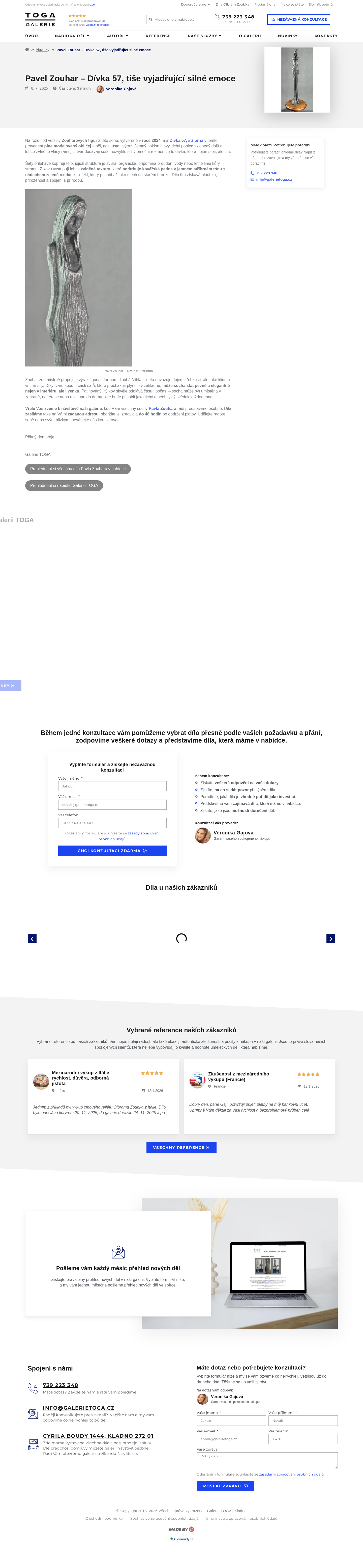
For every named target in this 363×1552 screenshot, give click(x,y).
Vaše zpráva (207, 1449)
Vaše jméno (69, 778)
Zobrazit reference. (97, 24)
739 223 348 (238, 17)
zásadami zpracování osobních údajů (291, 1474)
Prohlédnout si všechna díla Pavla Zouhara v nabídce (78, 469)
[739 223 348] (217, 16)
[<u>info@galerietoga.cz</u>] (33, 1414)
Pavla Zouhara (162, 408)
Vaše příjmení (281, 1412)
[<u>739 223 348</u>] (33, 1388)
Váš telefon (68, 815)
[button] (32, 938)
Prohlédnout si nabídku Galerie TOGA (64, 485)
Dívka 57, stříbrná (186, 140)
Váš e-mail (68, 796)
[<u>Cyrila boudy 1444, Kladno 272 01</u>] (33, 1444)
